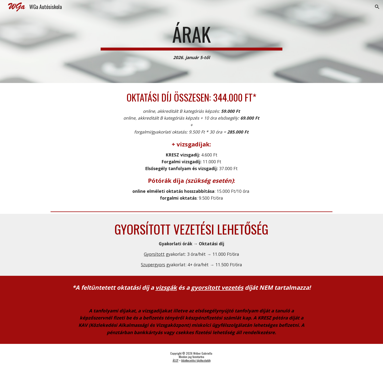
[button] (377, 7)
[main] (191, 41)
